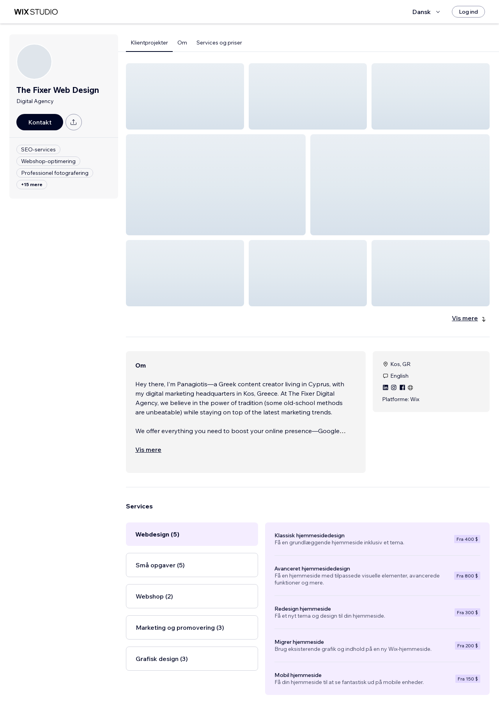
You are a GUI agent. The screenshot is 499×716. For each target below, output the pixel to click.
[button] (185, 96)
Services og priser (219, 42)
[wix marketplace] (36, 11)
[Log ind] (468, 12)
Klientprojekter (149, 42)
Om (182, 42)
